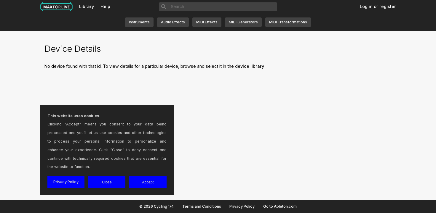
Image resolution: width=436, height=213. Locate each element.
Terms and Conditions (201, 206)
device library (249, 66)
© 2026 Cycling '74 (156, 206)
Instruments (139, 22)
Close (107, 182)
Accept (148, 182)
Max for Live (56, 6)
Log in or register (378, 6)
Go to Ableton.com (280, 206)
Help (105, 6)
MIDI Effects (207, 22)
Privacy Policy (242, 206)
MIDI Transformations (288, 22)
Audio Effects (173, 22)
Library (86, 6)
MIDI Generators (243, 22)
